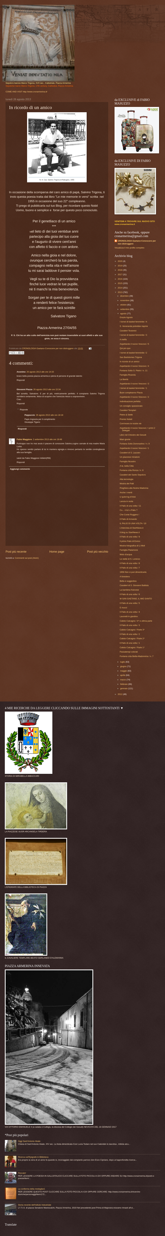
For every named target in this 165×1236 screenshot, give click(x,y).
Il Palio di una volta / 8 (130, 563)
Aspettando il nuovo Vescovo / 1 (134, 448)
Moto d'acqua (126, 554)
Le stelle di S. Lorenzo (130, 559)
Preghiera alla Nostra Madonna (134, 488)
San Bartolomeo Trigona (131, 357)
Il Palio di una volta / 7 (130, 568)
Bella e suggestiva (128, 581)
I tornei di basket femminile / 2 (133, 353)
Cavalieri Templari (128, 410)
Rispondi (21, 380)
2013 (120, 292)
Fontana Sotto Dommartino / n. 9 (135, 443)
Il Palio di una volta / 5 (130, 603)
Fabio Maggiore (24, 439)
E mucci (123, 607)
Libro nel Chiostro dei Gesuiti (133, 435)
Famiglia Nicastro (128, 461)
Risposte (24, 409)
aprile (123, 675)
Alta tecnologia (126, 479)
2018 (120, 270)
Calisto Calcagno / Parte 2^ (132, 638)
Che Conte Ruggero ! (129, 514)
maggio (124, 671)
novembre (125, 300)
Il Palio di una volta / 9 (130, 536)
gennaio (124, 688)
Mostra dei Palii (127, 483)
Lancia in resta (126, 501)
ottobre (123, 305)
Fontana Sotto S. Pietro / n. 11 (133, 370)
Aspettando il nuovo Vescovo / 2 (134, 397)
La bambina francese (129, 590)
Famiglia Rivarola (128, 375)
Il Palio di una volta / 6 (130, 594)
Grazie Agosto (126, 317)
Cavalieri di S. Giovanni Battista (134, 585)
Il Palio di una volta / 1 (130, 643)
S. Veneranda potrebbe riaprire (134, 326)
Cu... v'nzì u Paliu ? (128, 510)
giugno (123, 666)
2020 (120, 261)
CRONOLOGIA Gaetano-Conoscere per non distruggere (137, 242)
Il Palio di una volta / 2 (130, 634)
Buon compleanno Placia (131, 392)
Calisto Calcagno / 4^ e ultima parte (136, 621)
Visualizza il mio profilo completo (129, 248)
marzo (123, 679)
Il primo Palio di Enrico (130, 541)
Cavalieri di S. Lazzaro (130, 452)
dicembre (124, 296)
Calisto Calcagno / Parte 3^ (132, 629)
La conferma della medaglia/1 (31, 1189)
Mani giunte (125, 439)
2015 (120, 283)
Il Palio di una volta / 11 (130, 506)
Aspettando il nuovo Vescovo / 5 (134, 344)
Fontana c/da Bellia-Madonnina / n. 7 (136, 656)
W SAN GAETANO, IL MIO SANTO (136, 598)
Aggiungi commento (20, 469)
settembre (125, 309)
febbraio (124, 684)
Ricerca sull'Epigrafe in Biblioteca (33, 1157)
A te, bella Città (127, 466)
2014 (120, 288)
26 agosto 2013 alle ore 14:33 (40, 372)
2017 (120, 274)
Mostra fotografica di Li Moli (132, 545)
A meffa (123, 339)
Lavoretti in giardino (129, 616)
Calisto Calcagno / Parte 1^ (132, 647)
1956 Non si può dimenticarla (133, 572)
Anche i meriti (126, 492)
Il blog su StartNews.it (130, 532)
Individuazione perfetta (130, 401)
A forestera (125, 576)
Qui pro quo (125, 348)
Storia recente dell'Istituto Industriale (34, 1205)
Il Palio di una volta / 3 (130, 625)
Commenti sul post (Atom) (27, 558)
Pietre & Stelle (126, 414)
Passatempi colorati (129, 652)
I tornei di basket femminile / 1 (133, 388)
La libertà (124, 379)
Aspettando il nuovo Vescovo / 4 (134, 366)
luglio (123, 662)
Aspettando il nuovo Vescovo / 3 (134, 383)
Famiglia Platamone (129, 550)
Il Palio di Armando (128, 519)
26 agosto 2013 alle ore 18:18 (49, 415)
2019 (120, 265)
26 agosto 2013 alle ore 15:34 (47, 389)
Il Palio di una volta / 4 (130, 612)
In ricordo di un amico (129, 361)
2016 (120, 279)
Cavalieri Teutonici (128, 330)
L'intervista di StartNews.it (131, 528)
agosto (123, 313)
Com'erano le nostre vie (130, 423)
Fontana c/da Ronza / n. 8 (131, 470)
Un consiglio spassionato (131, 406)
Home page (56, 551)
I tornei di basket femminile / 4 (133, 321)
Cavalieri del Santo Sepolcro (133, 475)
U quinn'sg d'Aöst (128, 497)
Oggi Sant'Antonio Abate (29, 1141)
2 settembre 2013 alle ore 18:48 (47, 439)
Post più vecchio (97, 551)
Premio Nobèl (126, 419)
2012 (120, 694)
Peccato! (22, 1173)
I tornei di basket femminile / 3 (133, 335)
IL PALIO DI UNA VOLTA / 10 (133, 523)
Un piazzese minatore (130, 457)
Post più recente (16, 551)
